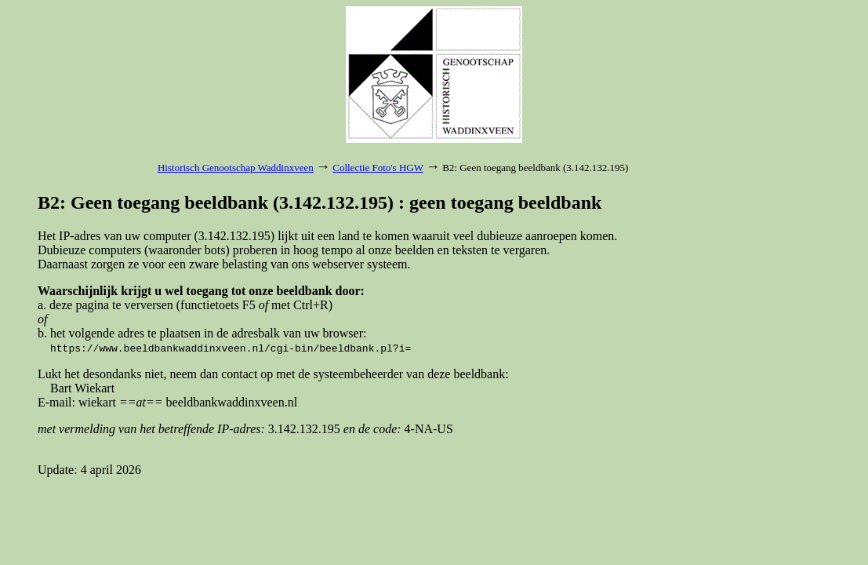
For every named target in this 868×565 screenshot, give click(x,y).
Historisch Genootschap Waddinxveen (236, 167)
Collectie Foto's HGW (377, 167)
